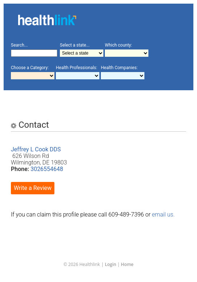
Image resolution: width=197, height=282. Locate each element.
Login (110, 264)
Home (127, 264)
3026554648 (46, 169)
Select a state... (75, 45)
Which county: (118, 45)
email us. (163, 214)
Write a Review (33, 187)
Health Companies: (119, 67)
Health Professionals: (76, 67)
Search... (19, 45)
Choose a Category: (30, 67)
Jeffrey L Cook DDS (36, 149)
